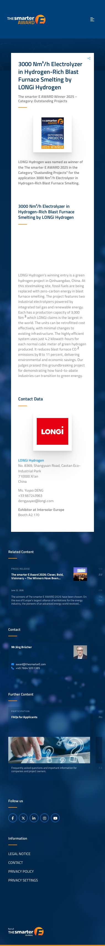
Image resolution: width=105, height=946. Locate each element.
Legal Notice (19, 853)
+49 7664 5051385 (25, 668)
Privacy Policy (21, 871)
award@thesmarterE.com (28, 664)
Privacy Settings (23, 880)
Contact (15, 862)
